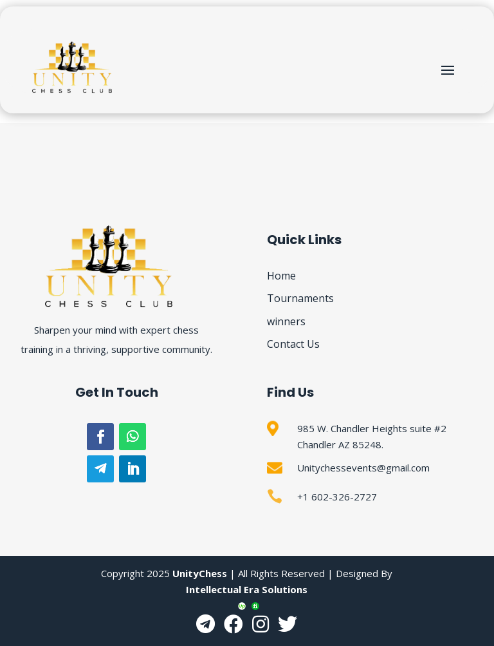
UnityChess (199, 573)
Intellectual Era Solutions (246, 589)
